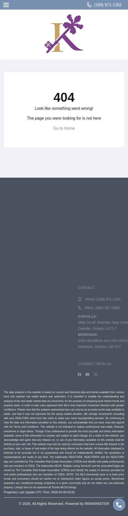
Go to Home (64, 128)
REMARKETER (97, 504)
